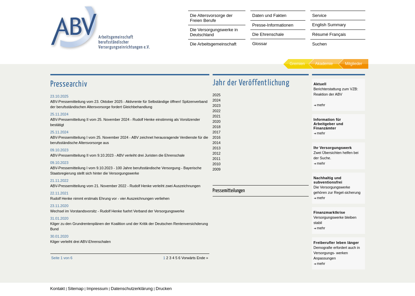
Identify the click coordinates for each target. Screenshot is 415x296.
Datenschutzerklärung (132, 288)
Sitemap (76, 288)
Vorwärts (189, 258)
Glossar (259, 43)
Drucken (164, 288)
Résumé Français (329, 34)
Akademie (324, 63)
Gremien (297, 63)
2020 (217, 121)
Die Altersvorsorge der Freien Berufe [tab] (211, 18)
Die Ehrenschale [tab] (268, 34)
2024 (217, 100)
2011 (217, 159)
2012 (217, 153)
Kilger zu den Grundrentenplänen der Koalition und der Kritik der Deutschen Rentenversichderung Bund (129, 226)
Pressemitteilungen (229, 190)
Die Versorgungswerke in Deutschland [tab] (214, 32)
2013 (217, 148)
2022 (217, 111)
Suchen (319, 43)
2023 (217, 106)
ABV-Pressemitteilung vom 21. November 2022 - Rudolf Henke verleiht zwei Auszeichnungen (125, 186)
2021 (217, 116)
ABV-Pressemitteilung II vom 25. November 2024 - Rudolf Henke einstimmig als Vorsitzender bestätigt (125, 122)
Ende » (202, 258)
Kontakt (57, 288)
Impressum (97, 288)
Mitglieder (353, 63)
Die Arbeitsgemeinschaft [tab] (213, 43)
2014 (217, 143)
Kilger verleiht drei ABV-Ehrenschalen (80, 242)
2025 (217, 95)
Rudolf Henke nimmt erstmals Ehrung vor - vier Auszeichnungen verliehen (110, 198)
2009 (217, 169)
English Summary (329, 24)
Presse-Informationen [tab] (272, 25)
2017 (217, 132)
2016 (217, 137)
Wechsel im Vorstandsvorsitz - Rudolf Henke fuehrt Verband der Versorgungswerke (117, 211)
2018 (217, 127)
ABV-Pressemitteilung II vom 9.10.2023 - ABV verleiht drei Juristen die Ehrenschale (117, 155)
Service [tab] (319, 15)
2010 (217, 164)
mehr (321, 105)
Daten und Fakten (269, 15)
